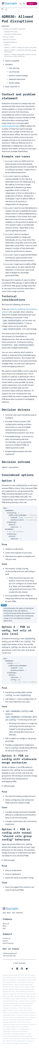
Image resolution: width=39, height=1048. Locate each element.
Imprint (5, 941)
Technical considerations (13, 34)
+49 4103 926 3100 (9, 956)
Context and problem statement (14, 29)
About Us (6, 924)
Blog (4, 926)
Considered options (10, 42)
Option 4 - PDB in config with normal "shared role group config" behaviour (20, 55)
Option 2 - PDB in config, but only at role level (20, 47)
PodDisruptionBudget (11, 126)
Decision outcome (9, 39)
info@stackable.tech (10, 953)
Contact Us (6, 938)
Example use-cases (10, 32)
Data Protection (8, 943)
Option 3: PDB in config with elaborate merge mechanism (20, 51)
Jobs (4, 928)
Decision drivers (8, 37)
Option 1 (7, 45)
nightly (30, 3)
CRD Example (9, 786)
